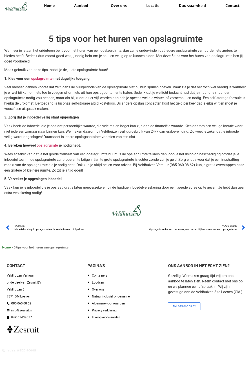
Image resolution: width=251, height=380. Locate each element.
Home (49, 5)
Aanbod (82, 5)
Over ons (119, 5)
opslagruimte (42, 78)
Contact (232, 5)
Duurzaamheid (192, 5)
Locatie (152, 5)
